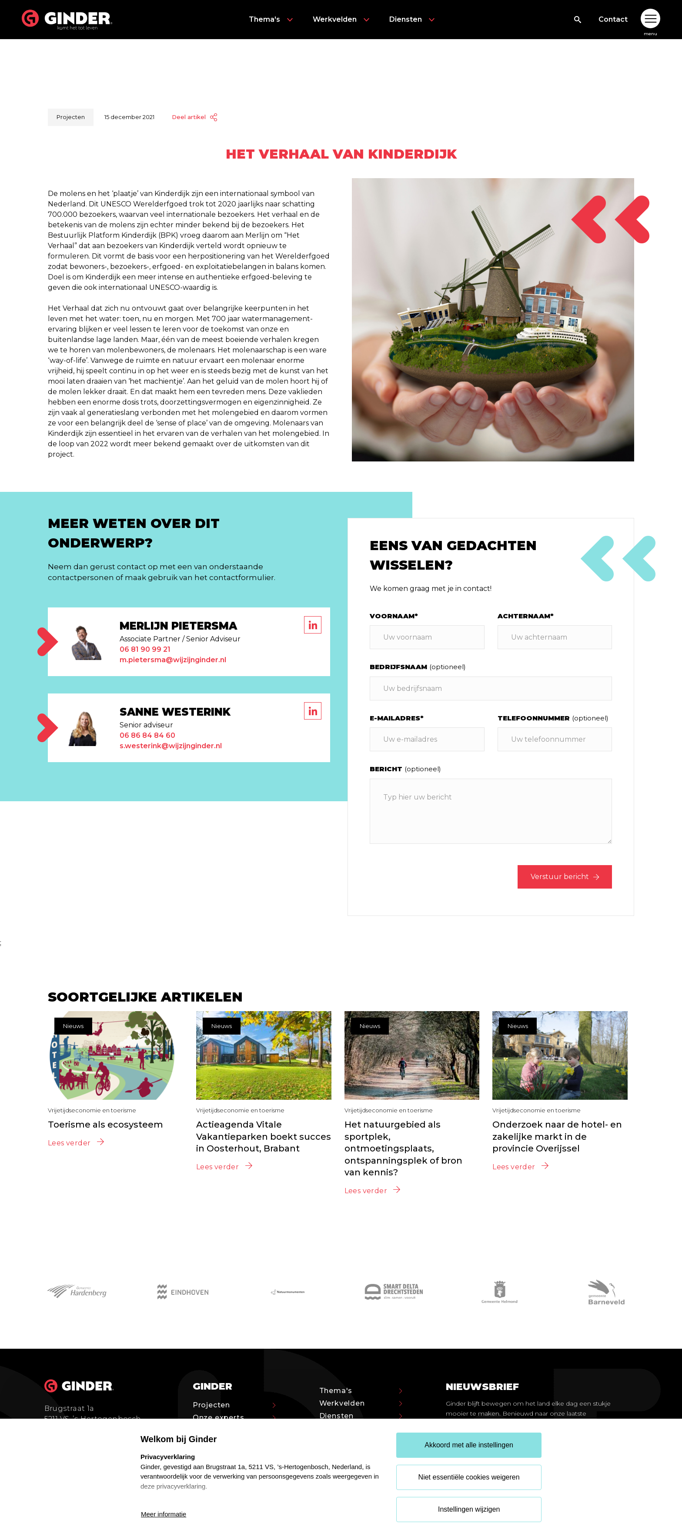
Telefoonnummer (553, 718)
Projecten (234, 1405)
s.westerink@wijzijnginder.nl (171, 746)
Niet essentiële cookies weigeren (469, 1477)
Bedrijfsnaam (418, 667)
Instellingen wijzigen (469, 1509)
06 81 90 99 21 (145, 649)
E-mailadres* (397, 718)
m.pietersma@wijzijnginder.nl (173, 660)
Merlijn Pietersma (178, 626)
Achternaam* (526, 616)
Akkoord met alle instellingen (469, 1445)
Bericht (405, 769)
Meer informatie (163, 1514)
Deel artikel (194, 117)
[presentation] (436, 877)
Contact (613, 19)
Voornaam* (394, 616)
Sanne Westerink (175, 712)
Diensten (413, 19)
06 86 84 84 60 (147, 735)
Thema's (272, 19)
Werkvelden (342, 19)
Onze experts (234, 1417)
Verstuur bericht (565, 877)
